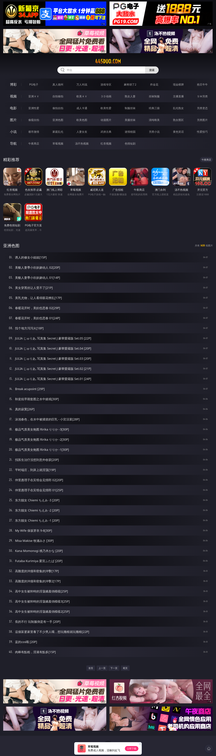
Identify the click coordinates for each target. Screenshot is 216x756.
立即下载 (131, 748)
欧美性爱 (106, 108)
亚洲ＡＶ (33, 96)
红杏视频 (106, 143)
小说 (13, 131)
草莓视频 (57, 143)
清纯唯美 (154, 120)
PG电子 (33, 84)
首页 (90, 668)
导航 (13, 143)
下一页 (113, 668)
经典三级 (154, 108)
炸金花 (154, 84)
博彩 (13, 84)
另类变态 (202, 108)
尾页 (125, 668)
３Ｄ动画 (106, 96)
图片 (13, 120)
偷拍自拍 (57, 108)
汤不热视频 (82, 143)
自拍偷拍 (57, 96)
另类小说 (154, 132)
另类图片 (202, 120)
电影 (13, 108)
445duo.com (108, 61)
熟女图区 (178, 120)
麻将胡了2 (130, 84)
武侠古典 (106, 132)
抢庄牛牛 (202, 84)
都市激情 (33, 132)
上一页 (102, 668)
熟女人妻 (130, 96)
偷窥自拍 (33, 120)
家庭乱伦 (57, 132)
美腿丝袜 (130, 120)
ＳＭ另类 (202, 96)
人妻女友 (81, 132)
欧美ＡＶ (81, 96)
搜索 (152, 70)
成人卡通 (81, 108)
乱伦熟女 (178, 108)
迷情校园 (130, 132)
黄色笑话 (178, 132)
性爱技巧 (202, 132)
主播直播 (178, 96)
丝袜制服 (154, 96)
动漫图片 (106, 120)
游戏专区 (106, 84)
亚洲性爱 (33, 108)
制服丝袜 (130, 108)
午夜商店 (33, 143)
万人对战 (81, 84)
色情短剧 (130, 143)
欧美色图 (81, 120)
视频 (13, 96)
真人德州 (57, 84)
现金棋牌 (178, 84)
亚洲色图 (57, 120)
